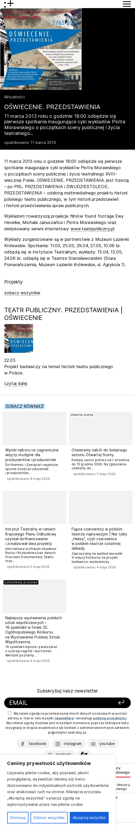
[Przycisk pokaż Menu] (127, 4)
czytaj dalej (15, 383)
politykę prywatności (110, 718)
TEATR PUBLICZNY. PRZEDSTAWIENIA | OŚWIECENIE (63, 313)
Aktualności (14, 97)
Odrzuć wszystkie (49, 817)
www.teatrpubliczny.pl (92, 228)
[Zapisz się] (109, 703)
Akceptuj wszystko (89, 817)
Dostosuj (18, 817)
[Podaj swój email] (50, 703)
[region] (58, 792)
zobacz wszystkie (22, 292)
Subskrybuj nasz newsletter (67, 691)
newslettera (64, 718)
